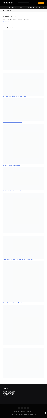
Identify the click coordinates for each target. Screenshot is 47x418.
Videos (16, 7)
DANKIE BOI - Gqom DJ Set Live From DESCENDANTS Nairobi (14, 96)
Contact (38, 7)
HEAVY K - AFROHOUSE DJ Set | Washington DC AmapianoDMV (15, 190)
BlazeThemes (33, 414)
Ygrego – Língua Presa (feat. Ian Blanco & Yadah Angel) (13, 234)
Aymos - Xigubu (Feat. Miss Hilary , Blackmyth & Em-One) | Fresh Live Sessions (18, 259)
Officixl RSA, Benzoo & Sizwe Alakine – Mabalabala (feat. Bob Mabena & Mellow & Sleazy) (20, 345)
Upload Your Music (31, 7)
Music (12, 7)
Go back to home (6, 21)
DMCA (28, 411)
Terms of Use (23, 411)
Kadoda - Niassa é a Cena (8, 379)
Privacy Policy (16, 411)
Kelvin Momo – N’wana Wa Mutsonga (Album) (11, 165)
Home (8, 7)
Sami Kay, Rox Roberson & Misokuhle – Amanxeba (12, 302)
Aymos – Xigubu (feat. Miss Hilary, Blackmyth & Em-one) (14, 71)
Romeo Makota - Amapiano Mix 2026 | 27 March (12, 122)
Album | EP (22, 7)
